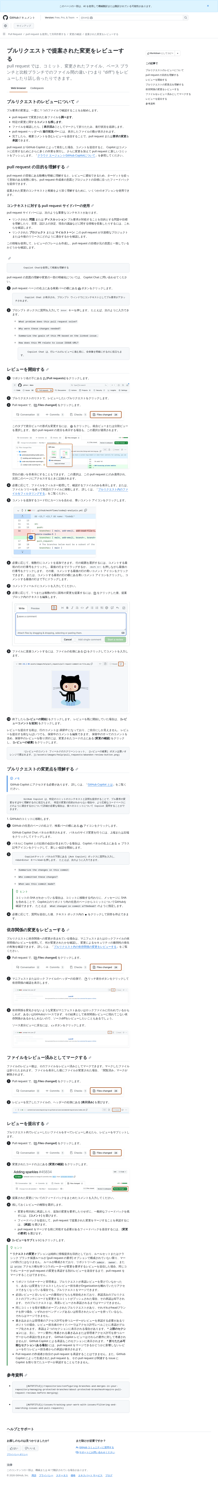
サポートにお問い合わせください (95, 1452)
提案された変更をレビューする (101, 34)
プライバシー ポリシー (17, 1454)
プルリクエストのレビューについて (43, 101)
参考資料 (17, 1375)
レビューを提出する (28, 1123)
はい (14, 1448)
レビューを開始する (28, 369)
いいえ (30, 1448)
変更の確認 (75, 34)
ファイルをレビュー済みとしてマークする (49, 1057)
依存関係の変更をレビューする (38, 929)
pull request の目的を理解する (38, 167)
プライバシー (46, 1475)
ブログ (108, 1475)
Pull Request (15, 34)
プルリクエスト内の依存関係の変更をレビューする (85, 947)
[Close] (208, 6)
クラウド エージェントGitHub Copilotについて (66, 155)
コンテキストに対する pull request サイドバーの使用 (50, 205)
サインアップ (24, 25)
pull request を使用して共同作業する (46, 34)
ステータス (62, 1475)
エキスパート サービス (90, 1475)
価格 (73, 1475)
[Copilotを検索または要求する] (133, 17)
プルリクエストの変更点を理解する (42, 769)
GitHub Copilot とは (100, 784)
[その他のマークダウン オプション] (178, 53)
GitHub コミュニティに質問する (95, 1447)
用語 (34, 1475)
